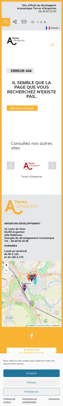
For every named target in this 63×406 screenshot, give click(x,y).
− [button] (6, 270)
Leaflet (31, 325)
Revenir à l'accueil (22, 108)
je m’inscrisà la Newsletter (31, 351)
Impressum (54, 398)
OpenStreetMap (43, 325)
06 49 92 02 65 (47, 11)
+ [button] (6, 265)
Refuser (31, 382)
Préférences (31, 391)
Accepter (31, 373)
